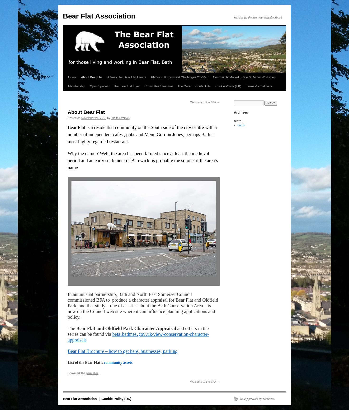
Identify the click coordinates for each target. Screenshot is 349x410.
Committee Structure (159, 86)
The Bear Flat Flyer (126, 86)
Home (72, 77)
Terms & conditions (259, 86)
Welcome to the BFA (205, 102)
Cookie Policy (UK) (228, 86)
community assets (118, 362)
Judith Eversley (120, 118)
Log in (241, 125)
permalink (92, 373)
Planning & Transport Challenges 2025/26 (179, 77)
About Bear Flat (92, 77)
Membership (76, 86)
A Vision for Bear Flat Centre (126, 77)
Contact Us (203, 86)
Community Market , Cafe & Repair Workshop (244, 77)
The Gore (184, 86)
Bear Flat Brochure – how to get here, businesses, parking (123, 351)
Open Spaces (99, 86)
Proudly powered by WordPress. (257, 399)
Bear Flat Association (99, 16)
